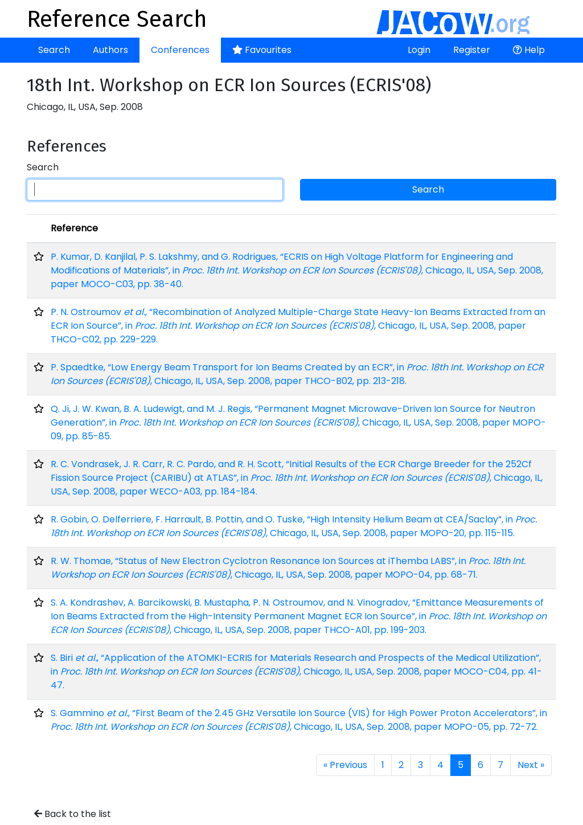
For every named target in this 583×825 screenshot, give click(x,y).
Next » (531, 764)
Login (419, 49)
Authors (110, 49)
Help (529, 49)
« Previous (345, 764)
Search (54, 49)
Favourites (262, 49)
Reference (74, 228)
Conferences (180, 49)
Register (471, 49)
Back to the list (72, 813)
